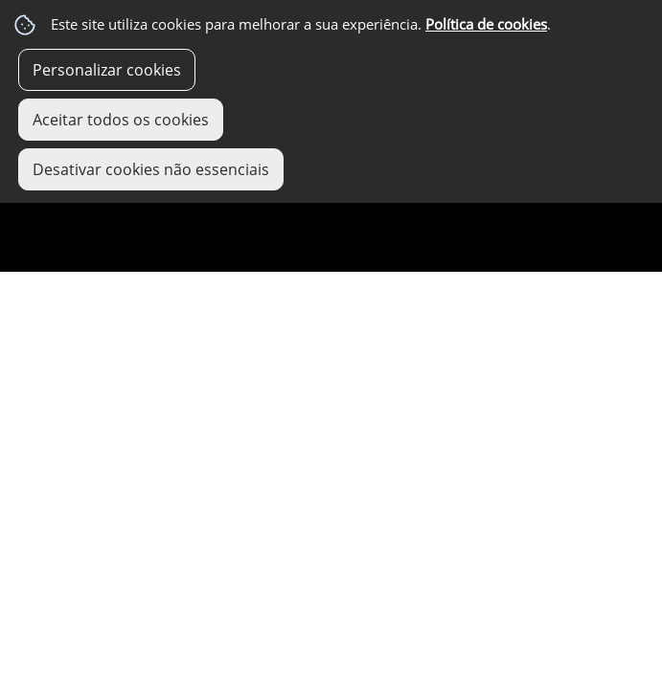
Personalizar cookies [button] (107, 69)
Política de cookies (486, 24)
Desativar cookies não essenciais (151, 169)
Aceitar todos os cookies (121, 119)
